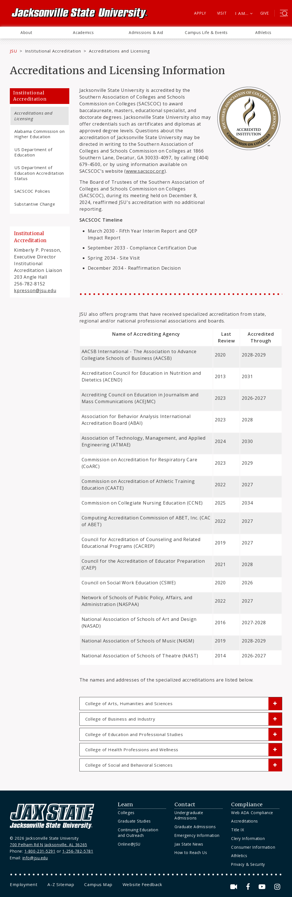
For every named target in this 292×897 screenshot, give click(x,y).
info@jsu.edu (35, 857)
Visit (222, 13)
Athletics (263, 32)
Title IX (237, 829)
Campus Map (98, 884)
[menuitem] (26, 32)
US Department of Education (33, 152)
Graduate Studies (134, 821)
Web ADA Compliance (252, 812)
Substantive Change (34, 204)
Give (264, 13)
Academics (83, 32)
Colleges (126, 812)
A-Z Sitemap (60, 884)
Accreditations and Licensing (33, 115)
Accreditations (244, 821)
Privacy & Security (248, 864)
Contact (185, 804)
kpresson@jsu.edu (35, 290)
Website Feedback (142, 884)
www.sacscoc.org (145, 171)
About (26, 32)
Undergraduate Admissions (188, 815)
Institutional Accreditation (53, 51)
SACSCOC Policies (32, 191)
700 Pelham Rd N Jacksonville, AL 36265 (48, 844)
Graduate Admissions (195, 826)
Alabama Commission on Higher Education (39, 133)
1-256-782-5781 (77, 851)
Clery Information (248, 838)
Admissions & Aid (146, 32)
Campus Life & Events (206, 32)
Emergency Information (196, 835)
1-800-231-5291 (40, 851)
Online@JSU (129, 844)
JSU (13, 51)
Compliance (247, 804)
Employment (23, 884)
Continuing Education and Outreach (138, 832)
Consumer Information (253, 847)
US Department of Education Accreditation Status (39, 173)
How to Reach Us (190, 852)
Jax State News (188, 844)
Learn (125, 804)
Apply (200, 13)
